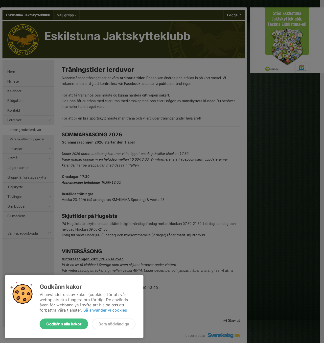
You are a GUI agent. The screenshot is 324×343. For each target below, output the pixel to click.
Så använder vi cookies (105, 310)
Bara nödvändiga (113, 323)
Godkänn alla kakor (63, 323)
